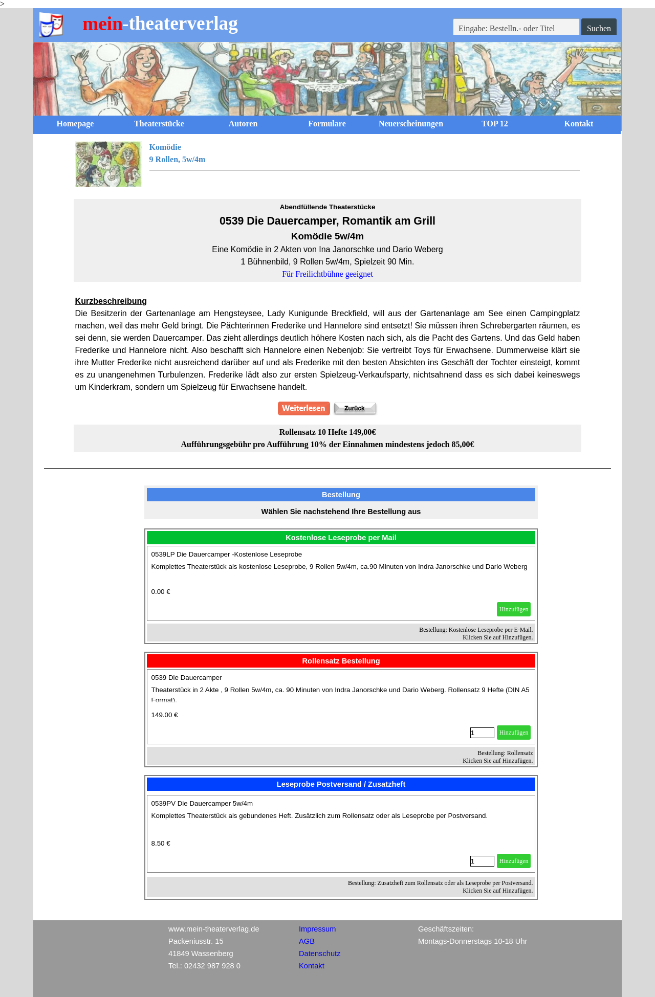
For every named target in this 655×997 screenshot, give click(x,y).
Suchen (599, 28)
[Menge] (482, 732)
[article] (341, 583)
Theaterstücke (159, 123)
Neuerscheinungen (411, 123)
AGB (307, 941)
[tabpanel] (327, 164)
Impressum (317, 929)
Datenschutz (319, 953)
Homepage (75, 123)
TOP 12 (495, 123)
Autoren (243, 123)
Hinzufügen (514, 609)
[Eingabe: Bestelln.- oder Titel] (516, 28)
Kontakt (579, 123)
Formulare (326, 123)
